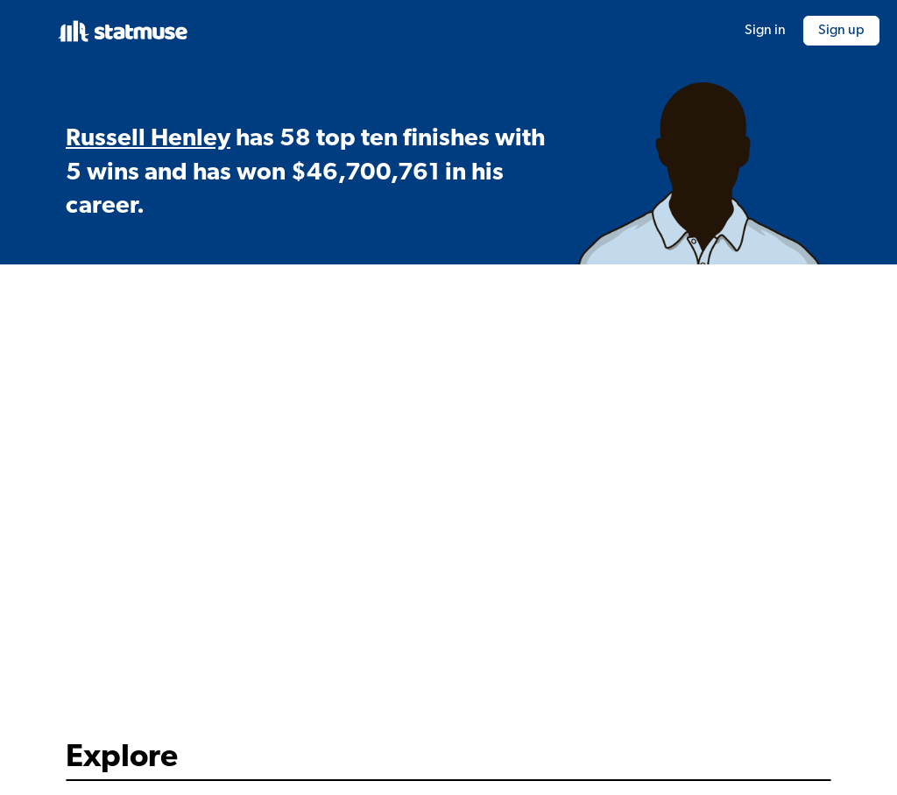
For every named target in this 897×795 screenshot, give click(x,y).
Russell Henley (148, 139)
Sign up (841, 31)
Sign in (765, 31)
